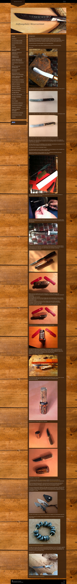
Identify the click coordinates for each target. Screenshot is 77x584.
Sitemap (19, 581)
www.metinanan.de (43, 479)
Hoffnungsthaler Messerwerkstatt (18, 1)
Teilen (13, 122)
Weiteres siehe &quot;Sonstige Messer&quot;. (37, 576)
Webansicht (63, 582)
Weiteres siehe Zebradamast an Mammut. (36, 545)
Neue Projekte (57, 377)
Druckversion (15, 581)
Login (64, 581)
